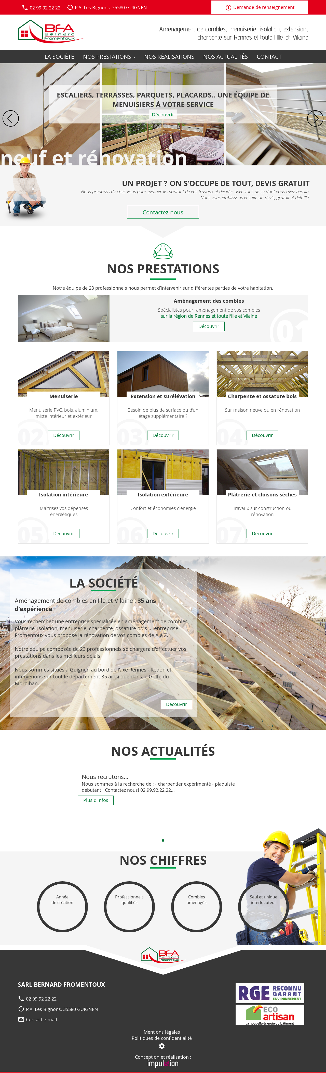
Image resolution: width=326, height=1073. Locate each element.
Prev (11, 118)
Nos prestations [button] (109, 56)
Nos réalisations (169, 56)
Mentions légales (162, 1032)
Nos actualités (225, 56)
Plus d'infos (95, 800)
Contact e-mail (41, 1019)
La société (59, 56)
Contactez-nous (163, 212)
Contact (269, 56)
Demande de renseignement (259, 8)
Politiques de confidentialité (162, 1038)
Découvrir (163, 114)
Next (315, 118)
